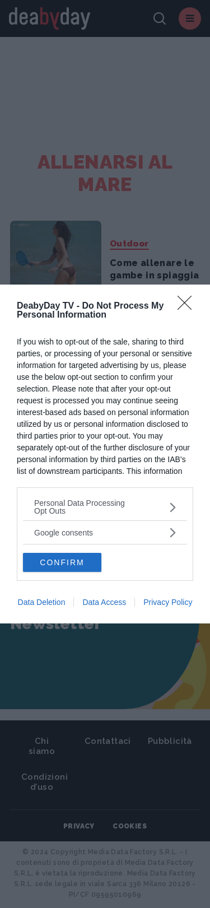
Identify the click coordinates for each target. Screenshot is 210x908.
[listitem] (105, 507)
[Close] (188, 306)
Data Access (104, 602)
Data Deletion (42, 602)
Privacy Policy (167, 602)
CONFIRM (62, 562)
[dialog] (105, 454)
